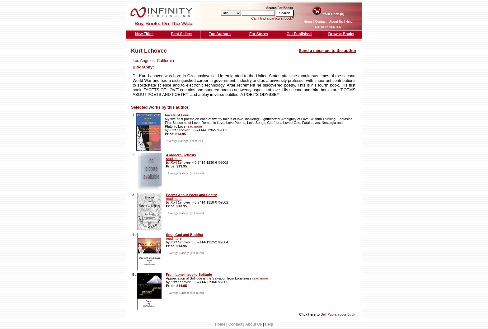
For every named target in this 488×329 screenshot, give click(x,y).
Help (348, 21)
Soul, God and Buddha (184, 235)
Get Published (299, 34)
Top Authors (220, 34)
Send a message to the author (327, 50)
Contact (320, 21)
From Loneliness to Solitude (189, 274)
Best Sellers (181, 34)
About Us (336, 21)
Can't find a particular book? (272, 18)
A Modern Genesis (181, 155)
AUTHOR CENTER (328, 27)
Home (308, 21)
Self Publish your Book (338, 314)
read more (194, 126)
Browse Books (341, 34)
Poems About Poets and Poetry (191, 195)
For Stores (258, 34)
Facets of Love (177, 115)
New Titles (144, 34)
